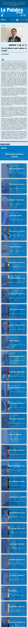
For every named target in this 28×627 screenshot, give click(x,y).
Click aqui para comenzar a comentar (14, 155)
